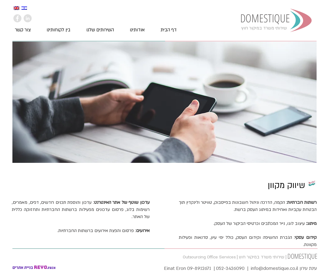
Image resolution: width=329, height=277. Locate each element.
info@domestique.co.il (274, 268)
